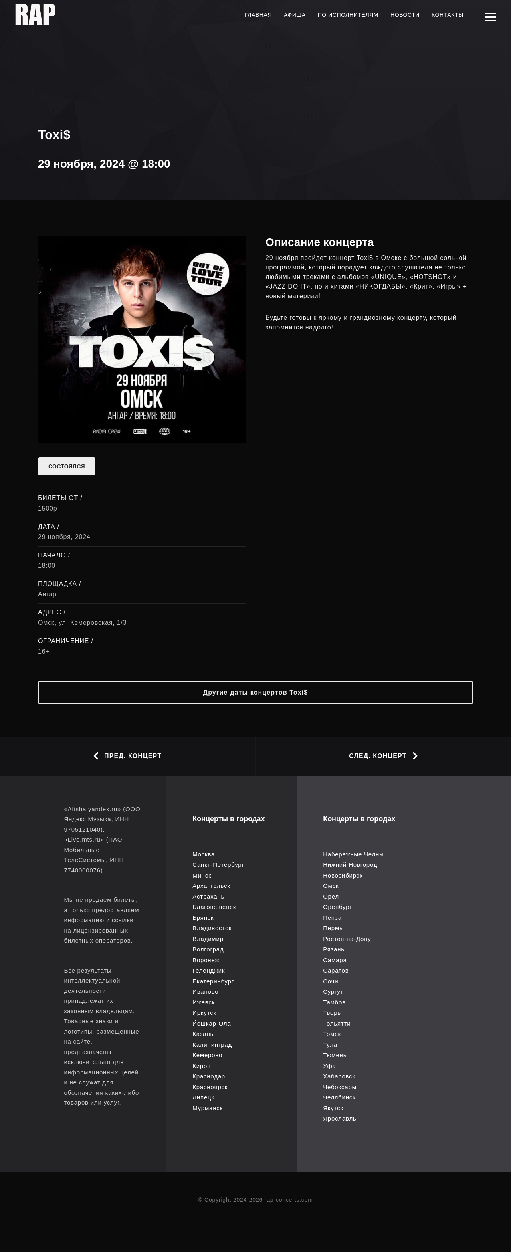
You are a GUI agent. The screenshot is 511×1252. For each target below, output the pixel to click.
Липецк (203, 1097)
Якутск (333, 1108)
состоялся (66, 466)
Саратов (336, 970)
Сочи (330, 981)
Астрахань (208, 896)
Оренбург (337, 906)
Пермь (333, 928)
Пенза (332, 917)
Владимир (208, 938)
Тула (330, 1044)
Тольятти (337, 1023)
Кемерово (207, 1055)
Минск (201, 875)
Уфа (329, 1065)
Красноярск (210, 1087)
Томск (332, 1033)
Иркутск (204, 1012)
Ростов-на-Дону (347, 938)
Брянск (203, 917)
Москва (203, 854)
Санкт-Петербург (218, 864)
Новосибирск (342, 875)
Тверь (332, 1012)
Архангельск (211, 885)
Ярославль (340, 1118)
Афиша (295, 15)
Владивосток (212, 928)
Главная (258, 15)
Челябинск (339, 1097)
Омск (331, 885)
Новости (405, 15)
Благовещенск (214, 906)
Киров (201, 1065)
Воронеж (205, 960)
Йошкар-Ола (211, 1023)
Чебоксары (340, 1087)
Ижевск (203, 1002)
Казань (203, 1033)
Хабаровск (339, 1076)
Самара (335, 960)
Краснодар (208, 1076)
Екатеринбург (213, 981)
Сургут (333, 991)
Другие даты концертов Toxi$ (255, 692)
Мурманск (207, 1108)
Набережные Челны (353, 854)
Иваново (205, 991)
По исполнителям (348, 15)
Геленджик (208, 970)
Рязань (334, 949)
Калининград (212, 1044)
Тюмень (335, 1055)
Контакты (447, 15)
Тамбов (334, 1002)
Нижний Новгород (350, 864)
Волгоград (208, 949)
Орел (331, 896)
